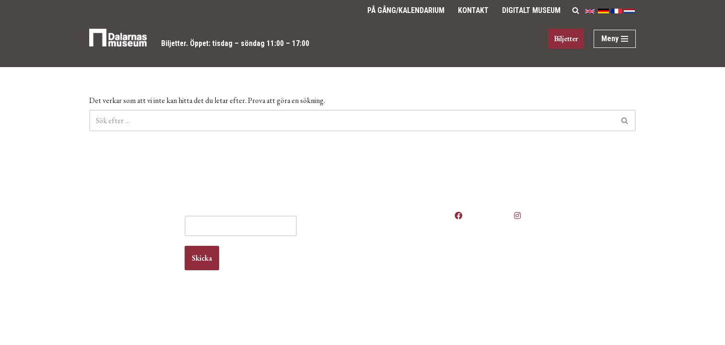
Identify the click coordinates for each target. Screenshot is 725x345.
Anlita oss (393, 244)
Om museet (396, 281)
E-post (276, 235)
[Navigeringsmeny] (615, 39)
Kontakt (471, 10)
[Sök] (575, 10)
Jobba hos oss (400, 262)
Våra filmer (395, 299)
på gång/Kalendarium (402, 10)
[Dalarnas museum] (118, 43)
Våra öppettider (402, 235)
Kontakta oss (398, 271)
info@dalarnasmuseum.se (142, 281)
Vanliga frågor (399, 290)
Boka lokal (394, 253)
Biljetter (174, 43)
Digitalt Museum (531, 10)
